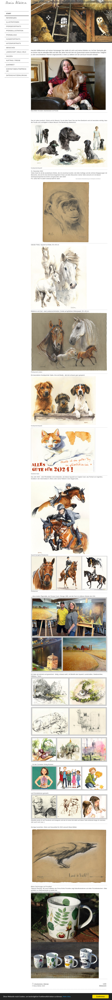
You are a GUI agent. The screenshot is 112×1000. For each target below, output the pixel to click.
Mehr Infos (69, 996)
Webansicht (102, 985)
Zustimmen (100, 996)
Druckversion (37, 984)
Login (104, 984)
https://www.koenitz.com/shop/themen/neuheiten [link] (45, 892)
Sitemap (46, 984)
